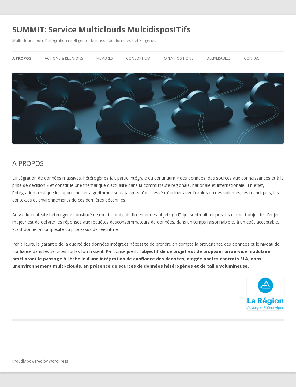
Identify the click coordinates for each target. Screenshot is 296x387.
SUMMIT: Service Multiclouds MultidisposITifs (101, 29)
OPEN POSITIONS (178, 58)
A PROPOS (21, 58)
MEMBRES (104, 58)
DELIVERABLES (218, 58)
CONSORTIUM (138, 58)
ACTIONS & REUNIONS (64, 58)
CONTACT (252, 58)
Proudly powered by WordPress (40, 361)
